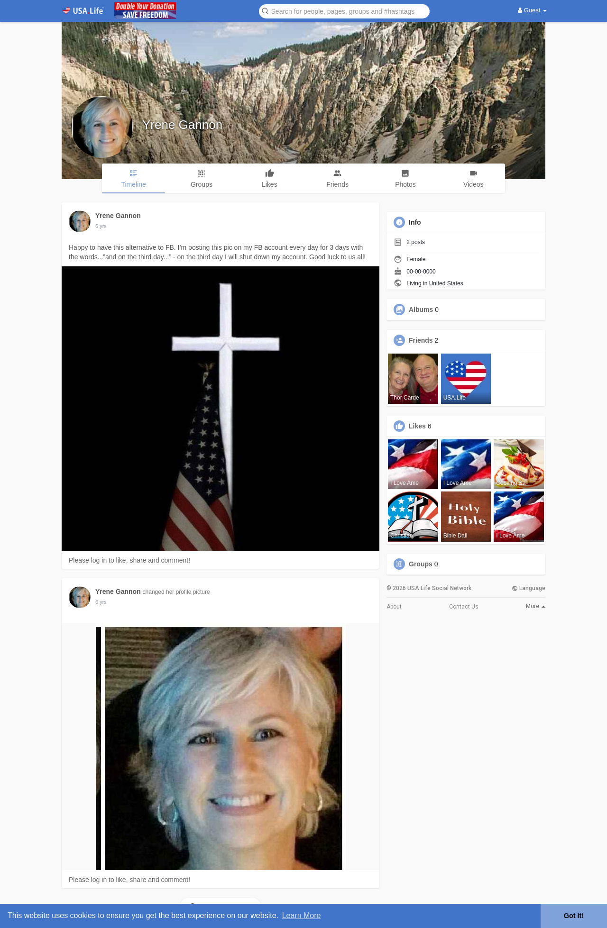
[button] (344, 10)
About (394, 607)
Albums (421, 309)
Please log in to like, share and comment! (129, 560)
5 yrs (101, 226)
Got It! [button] (574, 915)
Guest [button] (532, 10)
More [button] (535, 606)
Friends (421, 340)
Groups (420, 564)
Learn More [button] (301, 915)
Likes (417, 426)
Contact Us (463, 607)
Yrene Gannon (182, 125)
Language (528, 588)
